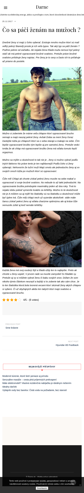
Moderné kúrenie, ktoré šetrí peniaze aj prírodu (25, 376)
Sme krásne (12, 327)
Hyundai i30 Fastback (67, 345)
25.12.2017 (7, 21)
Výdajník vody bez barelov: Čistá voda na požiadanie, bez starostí (34, 390)
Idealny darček (9, 386)
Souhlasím (42, 488)
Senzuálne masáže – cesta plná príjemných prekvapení (29, 379)
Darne (42, 7)
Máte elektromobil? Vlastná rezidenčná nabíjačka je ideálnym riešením (36, 383)
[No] (80, 485)
